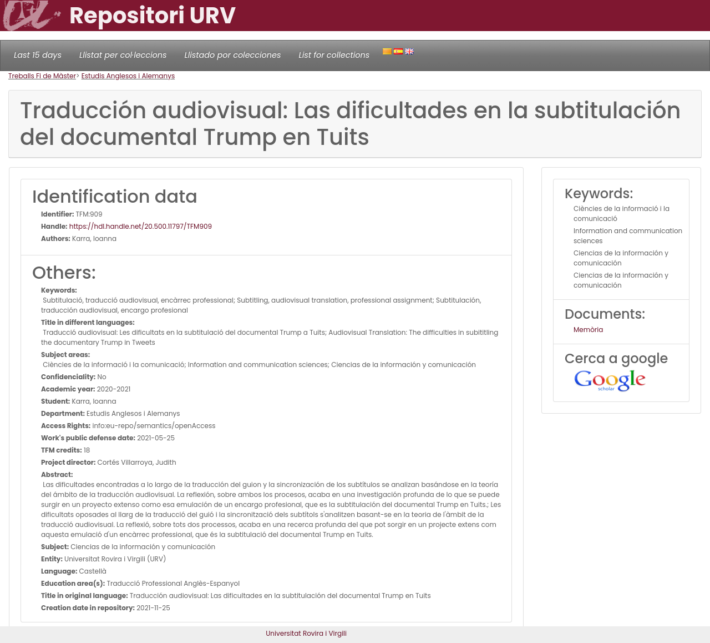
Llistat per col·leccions (123, 55)
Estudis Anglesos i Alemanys (128, 76)
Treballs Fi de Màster (42, 76)
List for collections (333, 55)
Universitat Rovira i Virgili (306, 633)
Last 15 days (38, 55)
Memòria (588, 329)
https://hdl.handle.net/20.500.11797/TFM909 (140, 226)
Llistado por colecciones (233, 55)
